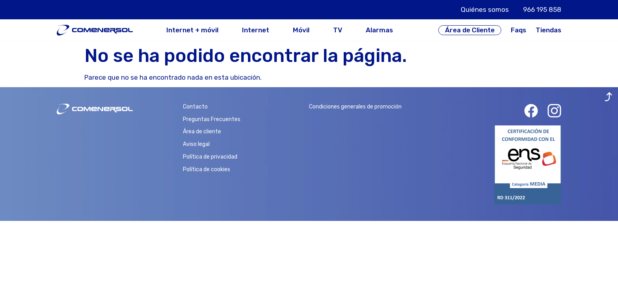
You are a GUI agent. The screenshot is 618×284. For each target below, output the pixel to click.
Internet (255, 30)
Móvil (301, 30)
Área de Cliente (470, 30)
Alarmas (379, 30)
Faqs (518, 30)
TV (337, 30)
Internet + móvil (192, 30)
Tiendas (548, 30)
